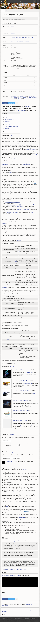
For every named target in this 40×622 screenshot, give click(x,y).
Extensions (7, 121)
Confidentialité (27, 618)
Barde (18, 206)
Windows (34, 37)
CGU (23, 618)
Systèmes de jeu (8, 117)
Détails (19, 445)
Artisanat (4, 223)
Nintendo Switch (34, 428)
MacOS (12, 37)
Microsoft (4, 287)
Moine (17, 204)
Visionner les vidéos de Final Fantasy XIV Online (15, 589)
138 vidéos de (11, 575)
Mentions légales (17, 618)
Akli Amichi (8, 444)
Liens (6, 131)
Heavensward (13, 96)
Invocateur (24, 209)
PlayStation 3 (17, 37)
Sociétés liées (8, 124)
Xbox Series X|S (14, 39)
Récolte (8, 223)
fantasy (27, 41)
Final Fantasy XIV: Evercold (20, 420)
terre (36, 154)
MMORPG (23, 41)
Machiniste (22, 206)
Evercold (20, 98)
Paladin (11, 201)
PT (34, 182)
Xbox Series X (24, 428)
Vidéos (6, 130)
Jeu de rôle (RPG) (14, 41)
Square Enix (13, 26)
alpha (7, 506)
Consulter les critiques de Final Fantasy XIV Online (15, 569)
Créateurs (7, 123)
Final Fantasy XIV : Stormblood (21, 381)
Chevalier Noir (16, 201)
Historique (8, 11)
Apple (20, 338)
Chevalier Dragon (11, 204)
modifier (13, 135)
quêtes (10, 172)
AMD (16, 261)
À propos (11, 618)
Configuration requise (9, 119)
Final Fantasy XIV (28, 372)
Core (19, 251)
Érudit (32, 212)
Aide (16, 620)
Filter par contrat (7, 458)
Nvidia (16, 258)
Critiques (7, 128)
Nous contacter (21, 620)
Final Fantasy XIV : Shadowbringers (22, 391)
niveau (18, 169)
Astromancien (16, 212)
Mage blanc (9, 212)
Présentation (7, 116)
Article (3, 11)
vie (24, 143)
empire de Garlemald (31, 149)
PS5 (20, 428)
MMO (20, 41)
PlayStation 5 (29, 37)
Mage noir (19, 209)
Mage (28, 209)
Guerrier (7, 201)
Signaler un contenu (11, 620)
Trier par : (6, 440)
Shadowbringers (31, 96)
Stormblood (22, 96)
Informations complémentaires (11, 126)
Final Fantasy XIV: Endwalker (20, 97)
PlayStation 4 (23, 37)
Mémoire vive (10, 339)
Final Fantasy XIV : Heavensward (21, 370)
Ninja (20, 204)
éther (18, 143)
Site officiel (7, 595)
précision (9, 188)
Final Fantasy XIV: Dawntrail (20, 410)
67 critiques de (11, 541)
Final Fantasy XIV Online (10, 6)
